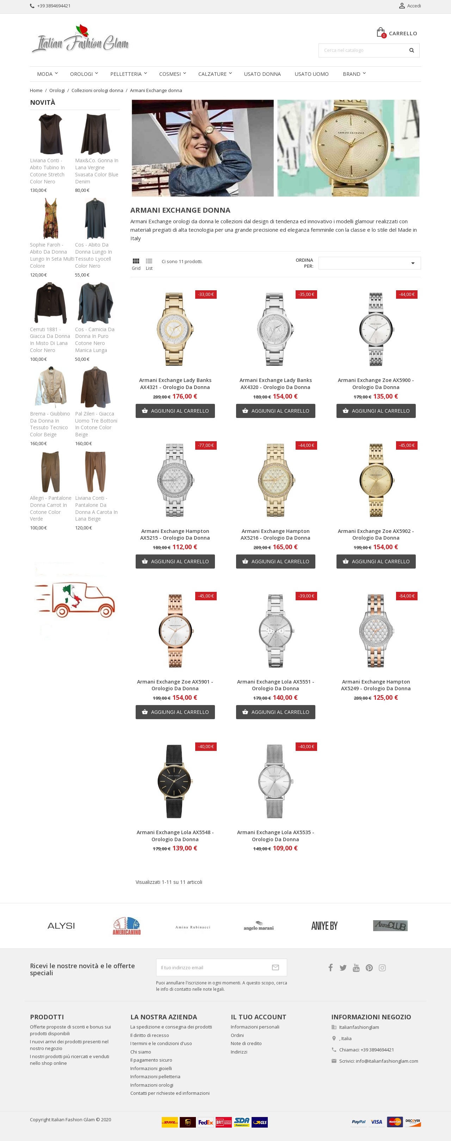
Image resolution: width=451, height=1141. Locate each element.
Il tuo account (258, 1017)
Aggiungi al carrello (175, 410)
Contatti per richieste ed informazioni (170, 1093)
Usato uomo (312, 74)
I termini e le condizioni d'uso (161, 1043)
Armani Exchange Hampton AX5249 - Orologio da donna (376, 685)
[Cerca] (369, 50)
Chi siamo (140, 1052)
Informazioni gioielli (151, 1068)
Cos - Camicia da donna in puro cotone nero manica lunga (95, 339)
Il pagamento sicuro (151, 1060)
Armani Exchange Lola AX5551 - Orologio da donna (275, 685)
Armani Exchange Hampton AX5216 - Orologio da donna (275, 534)
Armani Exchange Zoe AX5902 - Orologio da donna (376, 534)
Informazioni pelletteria (155, 1076)
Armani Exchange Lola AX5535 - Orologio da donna (275, 836)
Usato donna (262, 74)
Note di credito (246, 1043)
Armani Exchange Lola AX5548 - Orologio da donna (175, 836)
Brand (351, 74)
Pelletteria (126, 74)
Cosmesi (170, 74)
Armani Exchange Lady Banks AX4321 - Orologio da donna (175, 383)
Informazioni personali (255, 1027)
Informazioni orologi (151, 1085)
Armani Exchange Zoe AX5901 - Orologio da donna (175, 685)
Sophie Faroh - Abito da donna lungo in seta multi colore (52, 255)
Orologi (81, 74)
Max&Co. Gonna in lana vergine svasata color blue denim (96, 170)
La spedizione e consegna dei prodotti (171, 1027)
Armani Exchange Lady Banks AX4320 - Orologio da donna (276, 383)
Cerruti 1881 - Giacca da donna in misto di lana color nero (50, 339)
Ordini (237, 1035)
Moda (44, 74)
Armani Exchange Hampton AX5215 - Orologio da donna (175, 534)
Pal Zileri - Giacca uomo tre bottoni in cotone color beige (96, 424)
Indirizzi (239, 1052)
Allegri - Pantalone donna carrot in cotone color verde (51, 508)
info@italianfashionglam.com (387, 1061)
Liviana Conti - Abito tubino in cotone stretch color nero (47, 170)
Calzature (212, 74)
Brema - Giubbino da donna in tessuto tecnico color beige (50, 424)
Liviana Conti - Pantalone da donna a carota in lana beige (96, 508)
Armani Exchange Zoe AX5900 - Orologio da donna (376, 383)
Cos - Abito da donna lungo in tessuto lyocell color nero (93, 255)
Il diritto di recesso (149, 1035)
